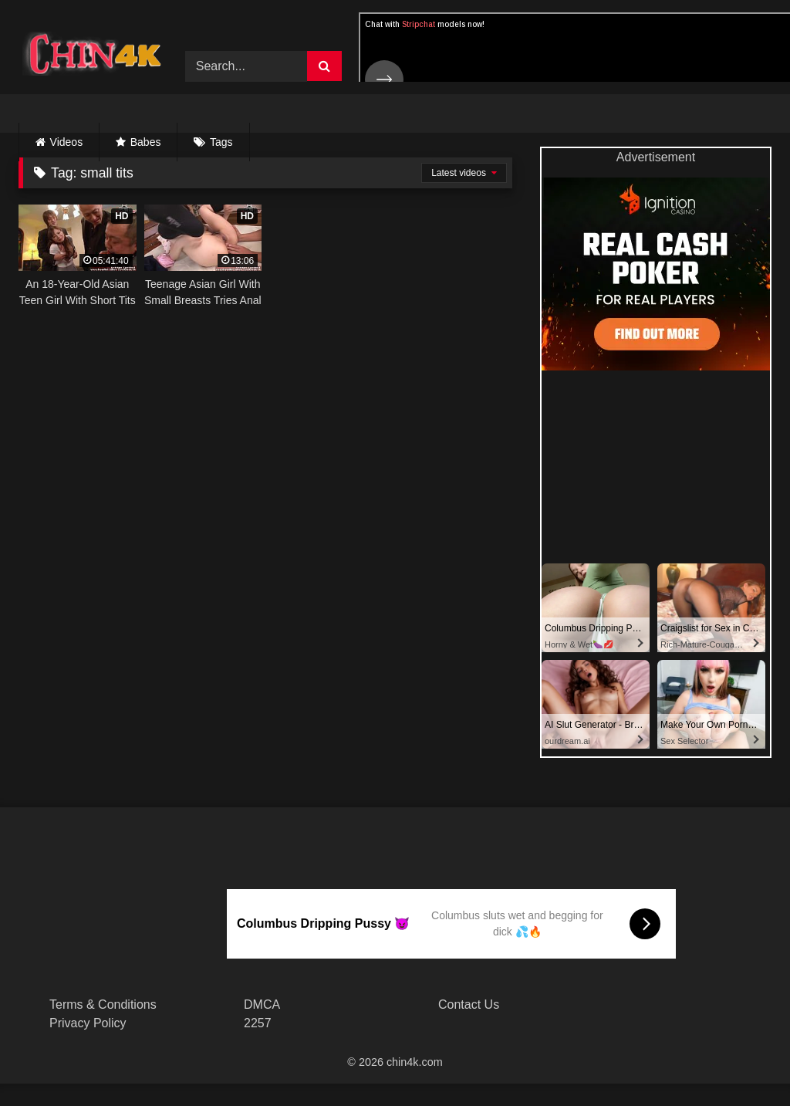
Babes (145, 142)
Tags (221, 142)
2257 (258, 1023)
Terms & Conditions (103, 1004)
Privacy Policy (88, 1023)
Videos (66, 142)
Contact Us (468, 1004)
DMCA (262, 1004)
